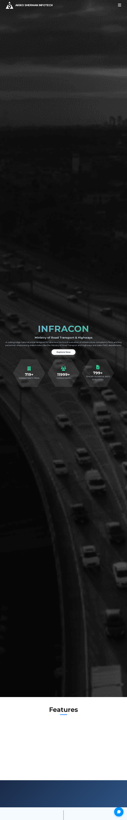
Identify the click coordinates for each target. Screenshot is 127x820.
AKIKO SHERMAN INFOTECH (34, 5)
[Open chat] (118, 812)
